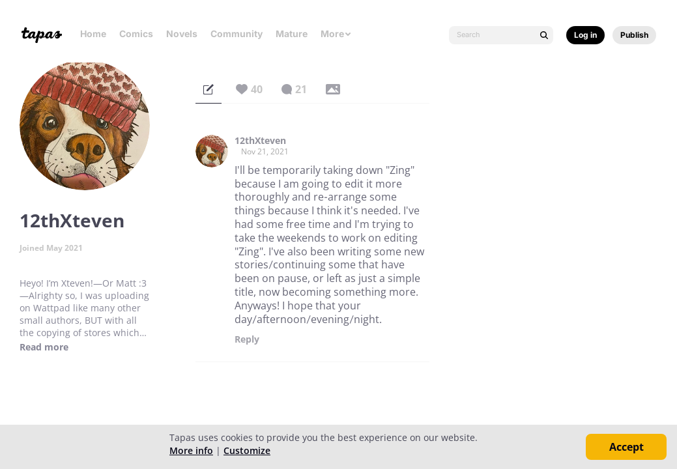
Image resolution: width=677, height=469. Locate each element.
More (336, 33)
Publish (634, 35)
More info (191, 450)
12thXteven (260, 141)
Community (236, 33)
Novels (181, 33)
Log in (585, 35)
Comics (136, 33)
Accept (626, 447)
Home (93, 33)
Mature (292, 33)
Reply (247, 339)
